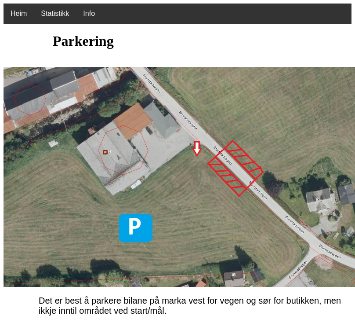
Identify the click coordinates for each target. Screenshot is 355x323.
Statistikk (55, 13)
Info (89, 13)
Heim (19, 13)
